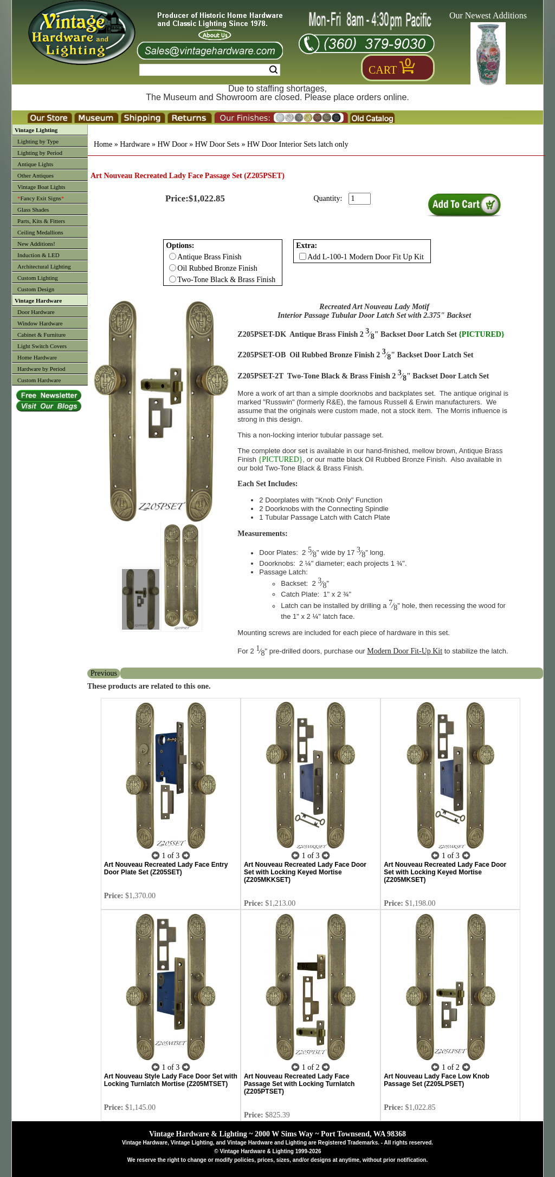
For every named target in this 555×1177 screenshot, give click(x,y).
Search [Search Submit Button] (273, 70)
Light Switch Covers (42, 346)
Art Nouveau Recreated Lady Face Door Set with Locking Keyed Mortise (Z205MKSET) (445, 872)
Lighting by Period (39, 152)
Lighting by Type (38, 141)
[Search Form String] (209, 70)
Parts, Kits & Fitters (41, 221)
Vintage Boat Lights (41, 187)
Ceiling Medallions (40, 232)
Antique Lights (35, 164)
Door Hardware (36, 312)
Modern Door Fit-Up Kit (404, 651)
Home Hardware (37, 357)
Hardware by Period (41, 368)
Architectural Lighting (44, 266)
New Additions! (36, 243)
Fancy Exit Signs (40, 198)
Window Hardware (40, 323)
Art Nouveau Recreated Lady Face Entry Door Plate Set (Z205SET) (166, 868)
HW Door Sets (217, 144)
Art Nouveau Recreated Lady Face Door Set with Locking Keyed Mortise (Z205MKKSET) (305, 872)
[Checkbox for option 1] (302, 256)
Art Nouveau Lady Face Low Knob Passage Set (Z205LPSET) (436, 1080)
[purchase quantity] (360, 199)
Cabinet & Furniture (41, 334)
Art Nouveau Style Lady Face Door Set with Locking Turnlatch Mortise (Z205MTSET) (170, 1080)
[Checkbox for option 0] (172, 256)
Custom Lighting (37, 277)
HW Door (172, 144)
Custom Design (35, 289)
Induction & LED (38, 255)
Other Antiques (35, 175)
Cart (383, 70)
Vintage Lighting (36, 130)
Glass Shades (33, 209)
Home (103, 144)
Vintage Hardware (38, 300)
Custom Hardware (39, 380)
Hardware (135, 144)
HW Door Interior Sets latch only (298, 144)
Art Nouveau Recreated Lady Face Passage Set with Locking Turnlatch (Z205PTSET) (299, 1084)
